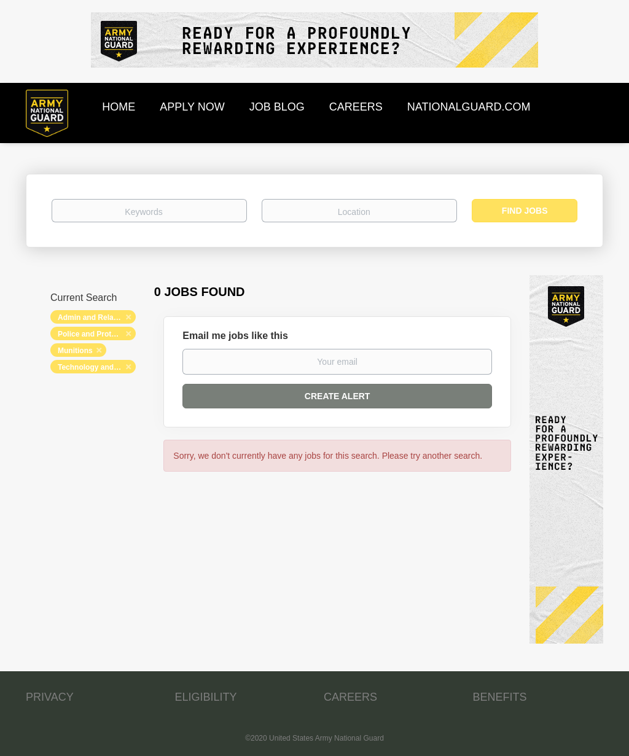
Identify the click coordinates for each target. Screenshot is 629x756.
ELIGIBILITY (206, 697)
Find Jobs (525, 211)
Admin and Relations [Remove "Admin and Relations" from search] (94, 317)
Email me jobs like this (235, 335)
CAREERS (350, 697)
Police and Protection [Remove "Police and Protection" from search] (95, 334)
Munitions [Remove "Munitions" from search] (75, 350)
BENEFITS (500, 697)
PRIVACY (50, 697)
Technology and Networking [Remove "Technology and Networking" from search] (97, 367)
